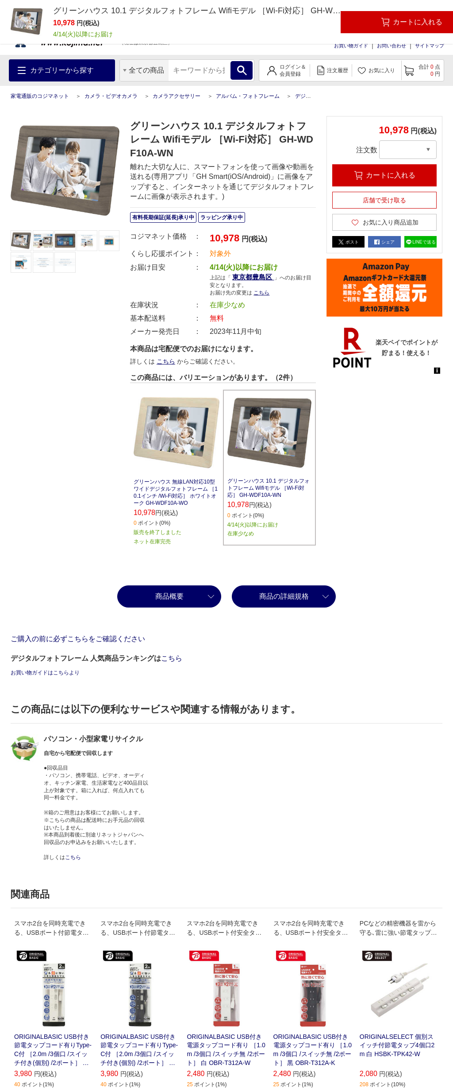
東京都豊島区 (253, 277)
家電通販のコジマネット (40, 96)
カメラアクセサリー (176, 96)
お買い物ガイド (351, 45)
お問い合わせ (391, 45)
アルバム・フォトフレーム (248, 96)
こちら (261, 293)
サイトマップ (429, 45)
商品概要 (169, 596)
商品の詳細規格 (284, 596)
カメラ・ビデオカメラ (111, 96)
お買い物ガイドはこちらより (45, 673)
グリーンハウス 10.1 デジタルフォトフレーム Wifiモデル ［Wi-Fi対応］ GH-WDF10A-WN (268, 488)
